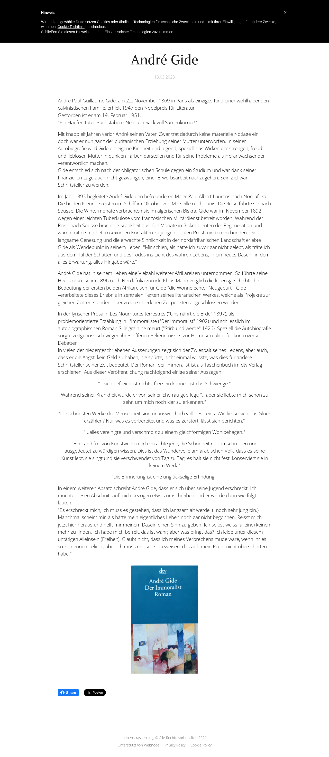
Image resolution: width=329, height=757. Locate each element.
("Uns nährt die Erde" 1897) (196, 313)
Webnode (151, 745)
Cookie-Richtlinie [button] (71, 27)
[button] (285, 12)
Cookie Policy (201, 745)
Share (68, 693)
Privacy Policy (174, 745)
